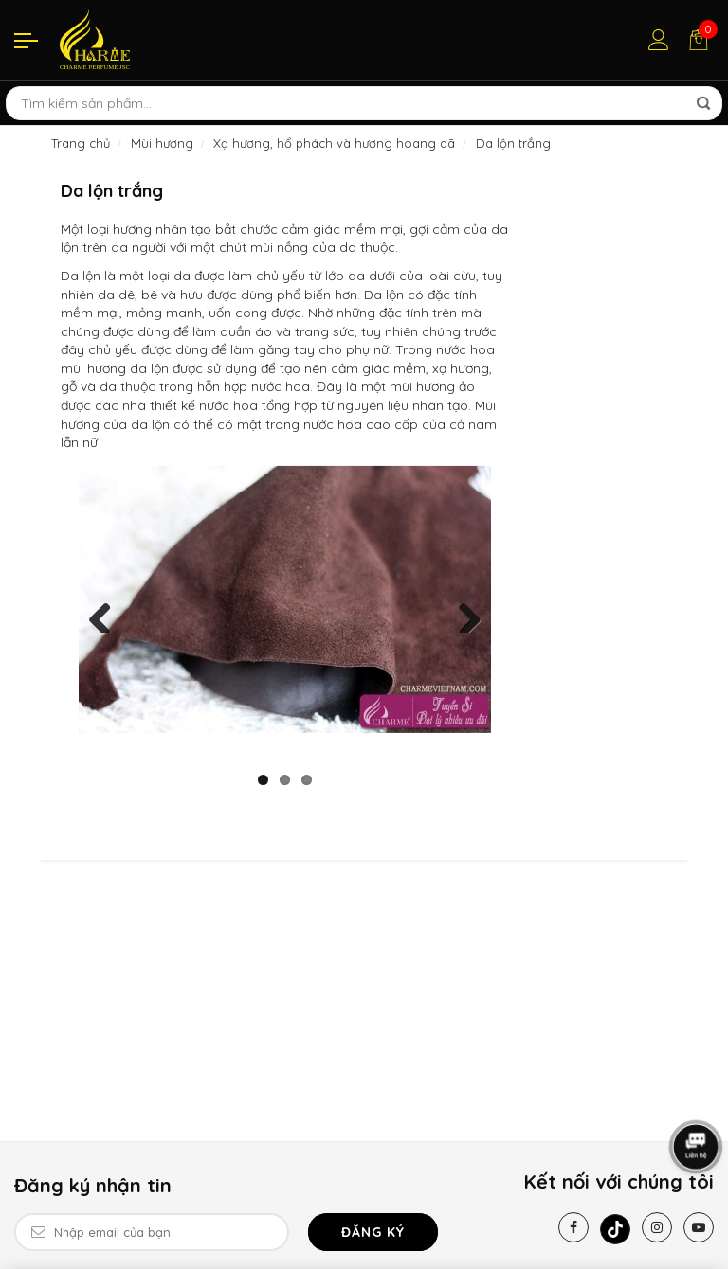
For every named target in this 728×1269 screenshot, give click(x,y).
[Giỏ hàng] (698, 40)
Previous (107, 614)
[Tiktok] (615, 1229)
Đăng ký (373, 1232)
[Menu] (26, 40)
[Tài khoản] (659, 40)
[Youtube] (698, 1227)
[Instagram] (657, 1227)
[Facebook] (573, 1227)
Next (463, 614)
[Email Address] (151, 1232)
